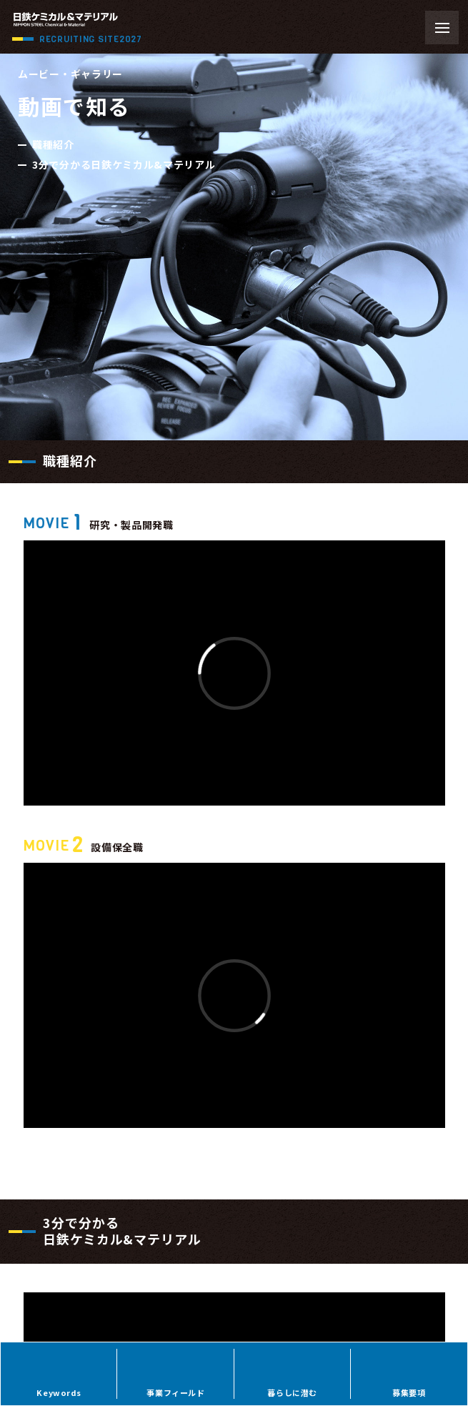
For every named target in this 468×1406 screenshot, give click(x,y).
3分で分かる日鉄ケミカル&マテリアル (124, 164)
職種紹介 (53, 144)
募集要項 (408, 1392)
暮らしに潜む (292, 1392)
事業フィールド (175, 1392)
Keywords (58, 1392)
